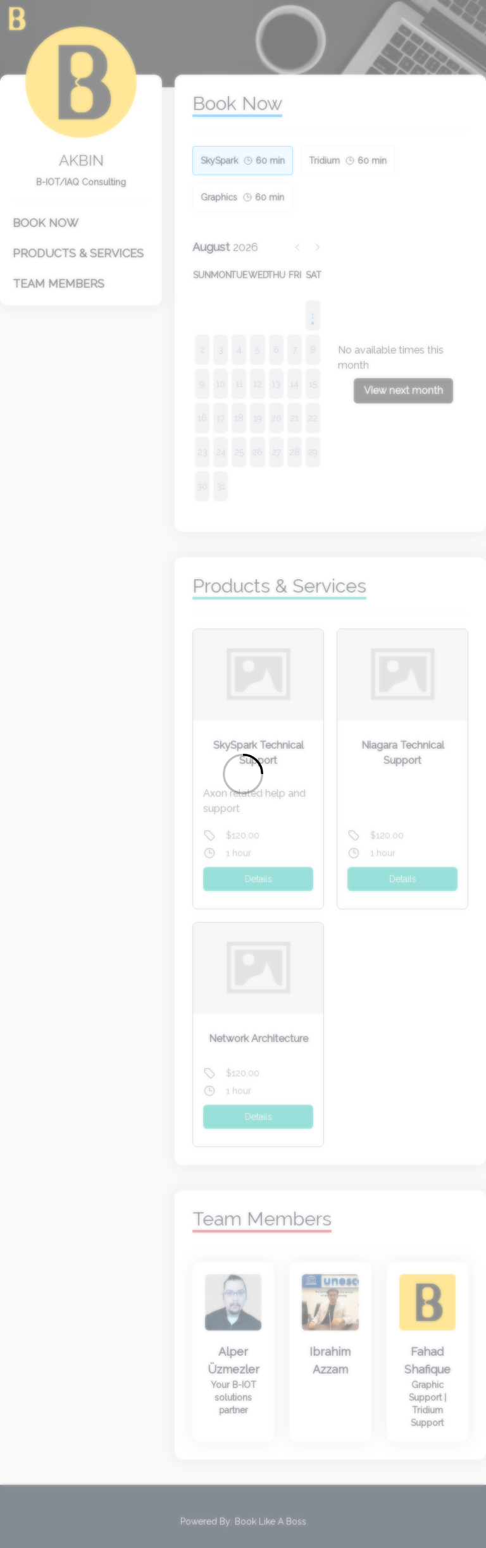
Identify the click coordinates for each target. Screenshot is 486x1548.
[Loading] (243, 774)
